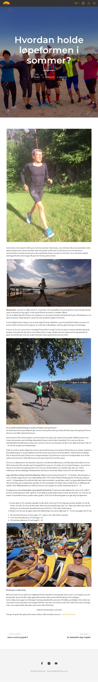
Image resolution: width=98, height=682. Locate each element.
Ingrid (37, 77)
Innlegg (63, 77)
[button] (77, 3)
